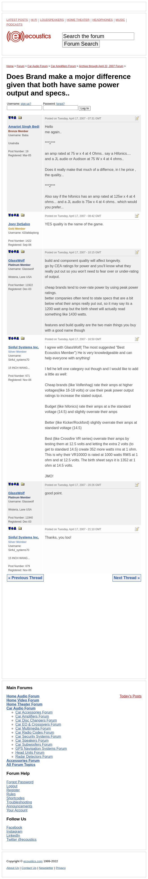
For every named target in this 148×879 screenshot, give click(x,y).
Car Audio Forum (20, 708)
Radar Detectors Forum (34, 756)
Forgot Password (19, 782)
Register (13, 790)
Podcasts (14, 24)
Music (120, 19)
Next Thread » (127, 578)
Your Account (16, 810)
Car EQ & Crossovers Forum (38, 724)
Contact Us (28, 868)
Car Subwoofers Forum (33, 744)
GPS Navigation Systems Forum (41, 748)
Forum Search (81, 44)
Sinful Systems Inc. (23, 347)
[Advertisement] (74, 633)
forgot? (60, 103)
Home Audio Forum (23, 696)
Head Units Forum (29, 752)
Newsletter (46, 868)
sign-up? (26, 103)
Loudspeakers (52, 19)
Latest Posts (17, 19)
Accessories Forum (23, 761)
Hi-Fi (34, 19)
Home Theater (78, 19)
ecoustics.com (33, 861)
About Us (12, 868)
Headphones (102, 19)
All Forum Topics (20, 765)
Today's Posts (131, 696)
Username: (24, 106)
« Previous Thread (25, 578)
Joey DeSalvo (19, 224)
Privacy (61, 868)
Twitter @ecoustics (21, 839)
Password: (60, 106)
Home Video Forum (22, 700)
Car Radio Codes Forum (34, 732)
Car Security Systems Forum (38, 736)
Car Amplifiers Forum (32, 716)
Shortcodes (15, 798)
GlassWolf (16, 260)
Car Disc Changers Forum (36, 720)
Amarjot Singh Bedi (23, 126)
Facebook (14, 827)
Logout (11, 786)
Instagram (14, 831)
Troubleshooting (19, 802)
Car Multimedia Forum (33, 728)
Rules (11, 794)
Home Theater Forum (24, 704)
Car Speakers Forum (32, 740)
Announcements (19, 806)
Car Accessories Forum (33, 712)
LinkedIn (13, 835)
